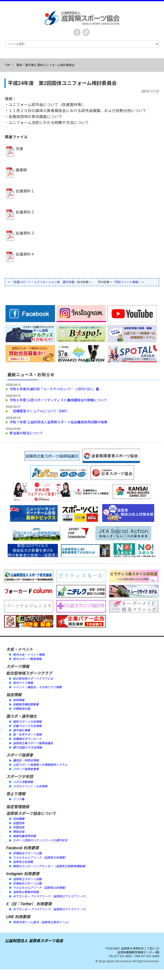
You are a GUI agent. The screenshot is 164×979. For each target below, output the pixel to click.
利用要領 (31, 848)
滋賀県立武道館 (23, 862)
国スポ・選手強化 (21, 716)
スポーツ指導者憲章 (26, 769)
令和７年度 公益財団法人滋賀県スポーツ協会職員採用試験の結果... (59, 422)
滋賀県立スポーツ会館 (27, 879)
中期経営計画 (21, 708)
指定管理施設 (17, 807)
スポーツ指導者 (19, 755)
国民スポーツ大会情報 (27, 721)
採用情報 (18, 700)
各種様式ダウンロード (27, 739)
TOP (7, 65)
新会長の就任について (26, 433)
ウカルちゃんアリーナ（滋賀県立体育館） (40, 857)
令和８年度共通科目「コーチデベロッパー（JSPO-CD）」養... (55, 389)
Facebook (77, 32)
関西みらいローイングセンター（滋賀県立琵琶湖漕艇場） (50, 866)
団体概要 (18, 819)
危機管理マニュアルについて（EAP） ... (58, 411)
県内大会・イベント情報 (28, 654)
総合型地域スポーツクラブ (29, 673)
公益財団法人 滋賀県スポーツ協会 (34, 941)
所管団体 (18, 827)
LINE (10, 917)
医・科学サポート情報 (27, 734)
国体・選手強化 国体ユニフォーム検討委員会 (45, 65)
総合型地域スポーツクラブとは (33, 678)
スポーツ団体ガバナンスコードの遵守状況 (40, 840)
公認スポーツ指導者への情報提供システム (40, 764)
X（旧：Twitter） (20, 904)
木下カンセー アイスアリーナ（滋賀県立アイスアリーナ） (50, 896)
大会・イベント (19, 649)
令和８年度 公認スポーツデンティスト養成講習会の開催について (58, 400)
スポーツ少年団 (19, 776)
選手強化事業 (21, 730)
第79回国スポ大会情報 (27, 747)
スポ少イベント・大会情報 (30, 786)
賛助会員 (18, 832)
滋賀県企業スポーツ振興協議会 (33, 743)
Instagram (14, 874)
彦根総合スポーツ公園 (27, 853)
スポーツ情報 (17, 666)
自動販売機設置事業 (26, 704)
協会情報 (14, 695)
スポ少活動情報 (23, 782)
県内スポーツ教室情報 (27, 659)
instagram (86, 32)
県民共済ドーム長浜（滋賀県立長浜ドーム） (41, 922)
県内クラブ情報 (23, 683)
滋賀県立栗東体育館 (26, 892)
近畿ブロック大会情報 (27, 726)
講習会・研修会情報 (26, 760)
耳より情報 (15, 794)
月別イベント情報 (126, 282)
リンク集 (18, 799)
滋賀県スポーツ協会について (31, 813)
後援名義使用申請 (24, 836)
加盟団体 (18, 823)
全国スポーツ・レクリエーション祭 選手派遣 (44, 282)
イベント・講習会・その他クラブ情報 (37, 687)
